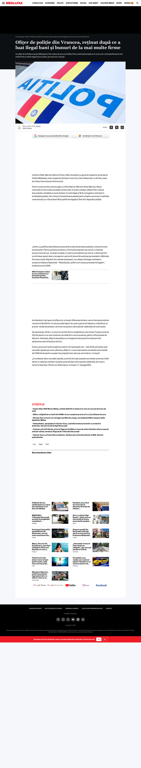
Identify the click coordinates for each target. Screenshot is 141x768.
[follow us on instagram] (86, 585)
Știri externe (72, 3)
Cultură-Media (107, 3)
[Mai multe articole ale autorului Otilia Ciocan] (19, 127)
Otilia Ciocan (27, 128)
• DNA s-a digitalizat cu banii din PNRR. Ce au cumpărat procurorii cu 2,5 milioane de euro (69, 414)
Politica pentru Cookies (53, 608)
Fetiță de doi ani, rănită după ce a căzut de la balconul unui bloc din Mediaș (41, 506)
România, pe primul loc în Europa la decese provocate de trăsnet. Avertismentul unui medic (81, 506)
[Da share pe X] (116, 127)
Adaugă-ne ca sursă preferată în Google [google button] (51, 136)
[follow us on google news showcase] (55, 585)
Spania (127, 3)
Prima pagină (19, 37)
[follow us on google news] (39, 585)
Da (99, 639)
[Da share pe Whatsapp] (122, 127)
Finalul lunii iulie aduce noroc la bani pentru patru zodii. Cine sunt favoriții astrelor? (40, 561)
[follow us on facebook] (101, 585)
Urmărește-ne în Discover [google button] (90, 136)
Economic (50, 3)
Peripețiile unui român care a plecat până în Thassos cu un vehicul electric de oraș (82, 561)
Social (83, 3)
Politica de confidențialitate (92, 608)
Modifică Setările (70, 613)
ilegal (40, 444)
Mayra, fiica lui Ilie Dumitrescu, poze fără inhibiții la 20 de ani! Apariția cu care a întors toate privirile (41, 546)
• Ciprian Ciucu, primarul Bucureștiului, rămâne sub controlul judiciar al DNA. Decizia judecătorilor (67, 436)
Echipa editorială (35, 608)
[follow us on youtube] (70, 585)
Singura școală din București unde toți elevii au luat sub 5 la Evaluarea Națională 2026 (81, 532)
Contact (109, 608)
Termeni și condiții (72, 608)
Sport (119, 3)
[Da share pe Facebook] (111, 127)
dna (34, 444)
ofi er (47, 444)
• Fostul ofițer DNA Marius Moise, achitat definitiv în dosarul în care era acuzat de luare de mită (69, 410)
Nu (105, 639)
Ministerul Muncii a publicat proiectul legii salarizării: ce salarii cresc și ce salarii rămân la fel (40, 575)
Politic (60, 3)
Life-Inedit (93, 3)
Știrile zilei (37, 3)
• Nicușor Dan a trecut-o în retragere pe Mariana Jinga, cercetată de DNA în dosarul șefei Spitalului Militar (68, 419)
